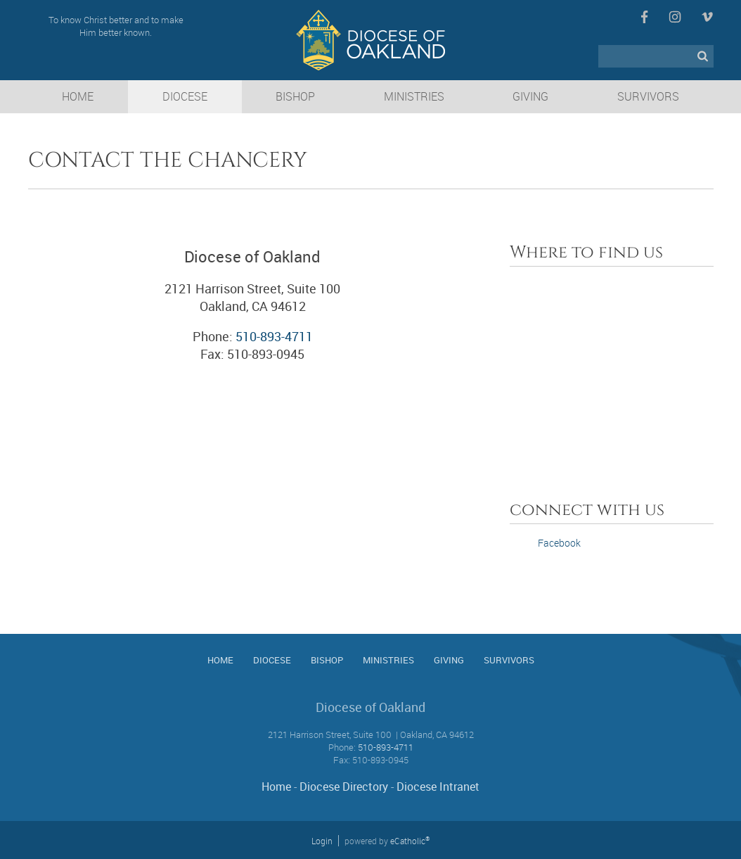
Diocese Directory (343, 786)
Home (276, 786)
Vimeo (707, 17)
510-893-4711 (274, 336)
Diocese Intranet (438, 786)
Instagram (675, 17)
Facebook (644, 17)
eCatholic (410, 840)
